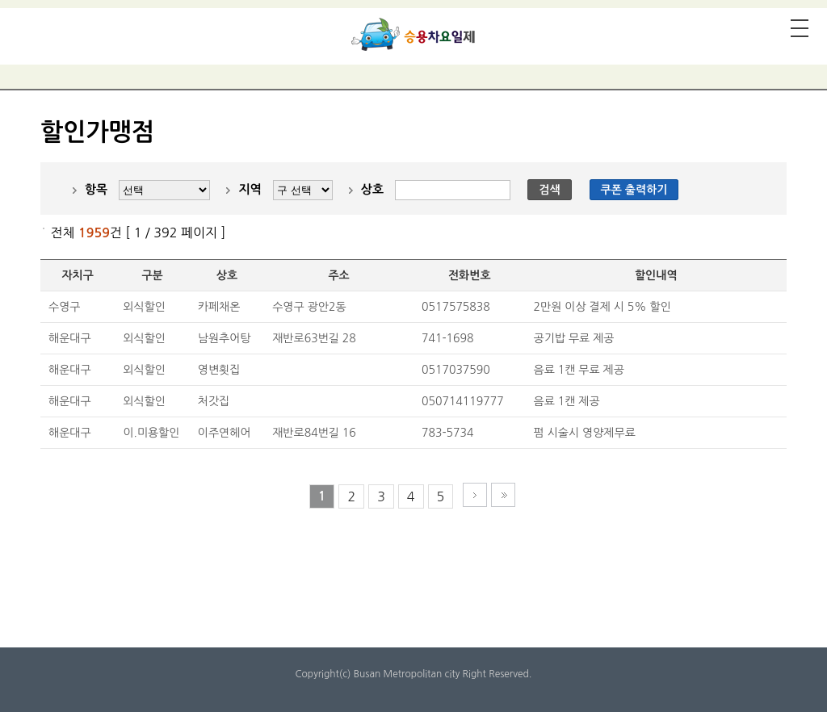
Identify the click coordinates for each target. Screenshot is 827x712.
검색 (549, 189)
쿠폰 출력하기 (634, 189)
